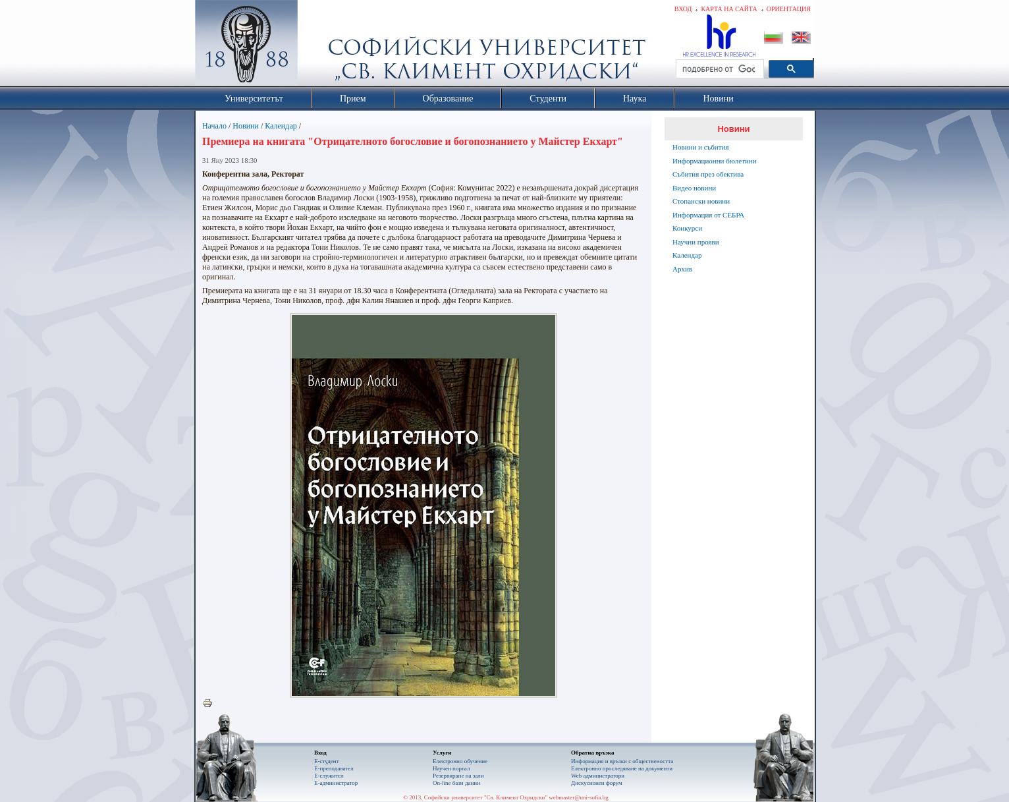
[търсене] (718, 69)
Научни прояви (695, 242)
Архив (682, 269)
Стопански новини (701, 201)
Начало (214, 125)
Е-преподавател (334, 768)
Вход (683, 9)
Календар (280, 125)
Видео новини (694, 188)
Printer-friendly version (210, 704)
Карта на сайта (729, 9)
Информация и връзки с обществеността (622, 761)
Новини (245, 125)
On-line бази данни (456, 783)
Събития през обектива (708, 174)
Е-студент (326, 761)
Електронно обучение (460, 761)
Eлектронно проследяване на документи (621, 768)
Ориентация (789, 9)
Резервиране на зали (458, 775)
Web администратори (597, 775)
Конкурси (687, 228)
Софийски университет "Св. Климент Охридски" (320, 46)
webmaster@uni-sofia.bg (579, 797)
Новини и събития (700, 147)
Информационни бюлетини (714, 161)
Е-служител (329, 775)
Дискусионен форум (596, 783)
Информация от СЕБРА (708, 215)
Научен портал (451, 768)
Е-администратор (336, 783)
